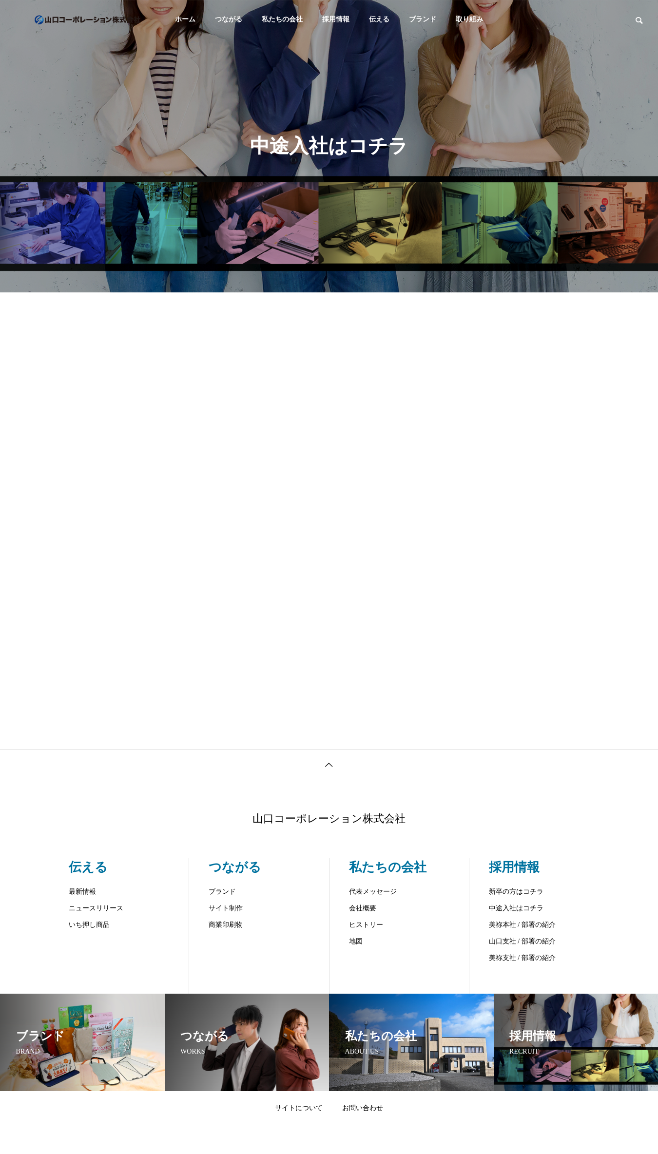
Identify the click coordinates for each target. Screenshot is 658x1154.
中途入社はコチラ (516, 908)
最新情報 (82, 891)
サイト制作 (226, 908)
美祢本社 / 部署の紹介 (522, 924)
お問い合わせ (362, 1108)
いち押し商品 (89, 924)
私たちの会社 (282, 19)
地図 (356, 941)
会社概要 (362, 908)
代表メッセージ (373, 891)
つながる (228, 19)
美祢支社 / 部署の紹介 (522, 958)
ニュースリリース (96, 908)
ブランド (422, 19)
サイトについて (299, 1108)
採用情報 (335, 19)
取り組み (469, 19)
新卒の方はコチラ (516, 891)
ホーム (185, 19)
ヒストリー (366, 924)
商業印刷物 (226, 924)
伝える (379, 19)
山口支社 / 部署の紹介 (522, 941)
